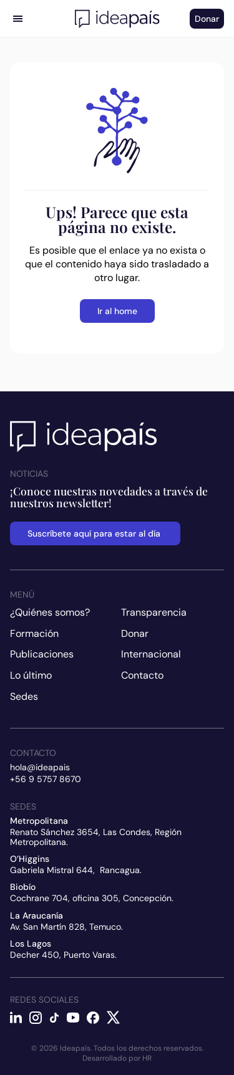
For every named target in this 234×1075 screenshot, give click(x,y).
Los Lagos (30, 943)
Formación (34, 633)
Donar (135, 633)
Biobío (23, 886)
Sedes (24, 696)
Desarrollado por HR (117, 1058)
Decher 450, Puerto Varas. (63, 954)
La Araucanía (36, 915)
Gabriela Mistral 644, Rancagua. (76, 870)
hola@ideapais (40, 767)
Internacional (151, 654)
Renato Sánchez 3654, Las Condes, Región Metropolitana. (97, 836)
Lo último (31, 675)
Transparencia (154, 612)
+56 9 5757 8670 (45, 779)
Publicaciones (42, 654)
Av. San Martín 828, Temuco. (66, 926)
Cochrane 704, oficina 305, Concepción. (91, 898)
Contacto (142, 675)
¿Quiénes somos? (50, 612)
